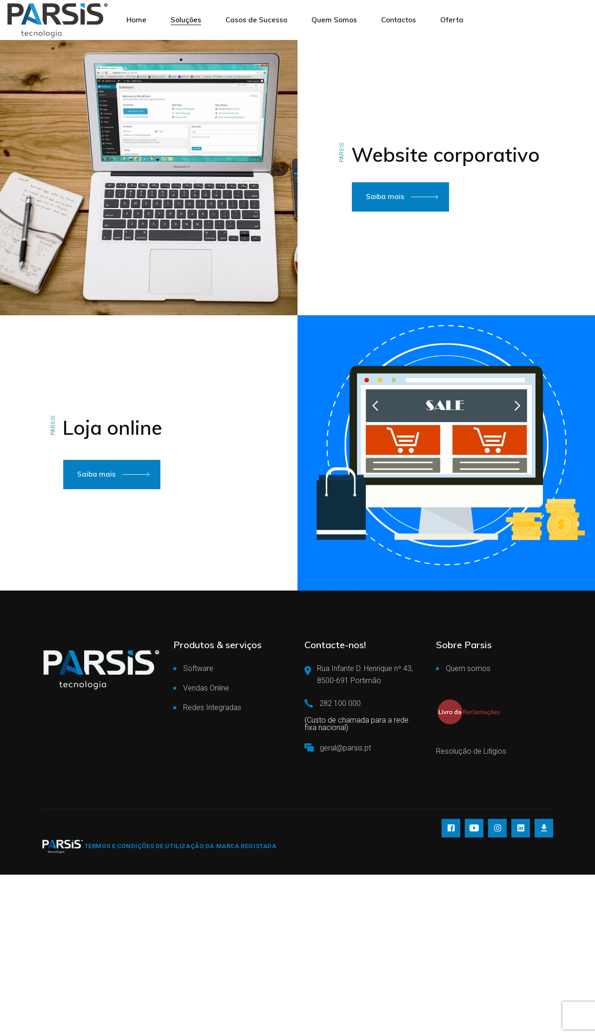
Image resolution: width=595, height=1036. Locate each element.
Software (198, 668)
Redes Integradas (212, 707)
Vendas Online (206, 688)
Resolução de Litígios (471, 751)
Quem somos (468, 668)
